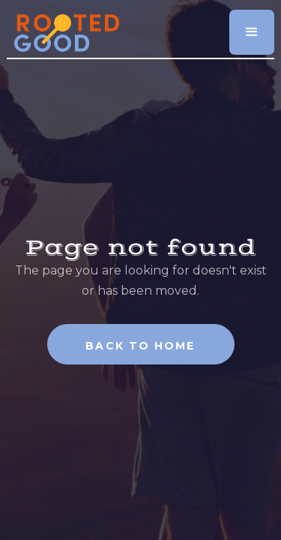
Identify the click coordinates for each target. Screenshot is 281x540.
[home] (63, 27)
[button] (251, 32)
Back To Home (140, 345)
